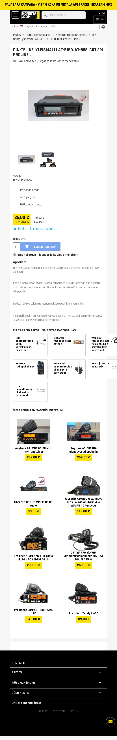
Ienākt (101, 13)
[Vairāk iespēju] (110, 721)
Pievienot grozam (40, 246)
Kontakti (18, 663)
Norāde (17, 176)
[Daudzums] (16, 246)
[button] (34, 229)
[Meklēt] (64, 15)
